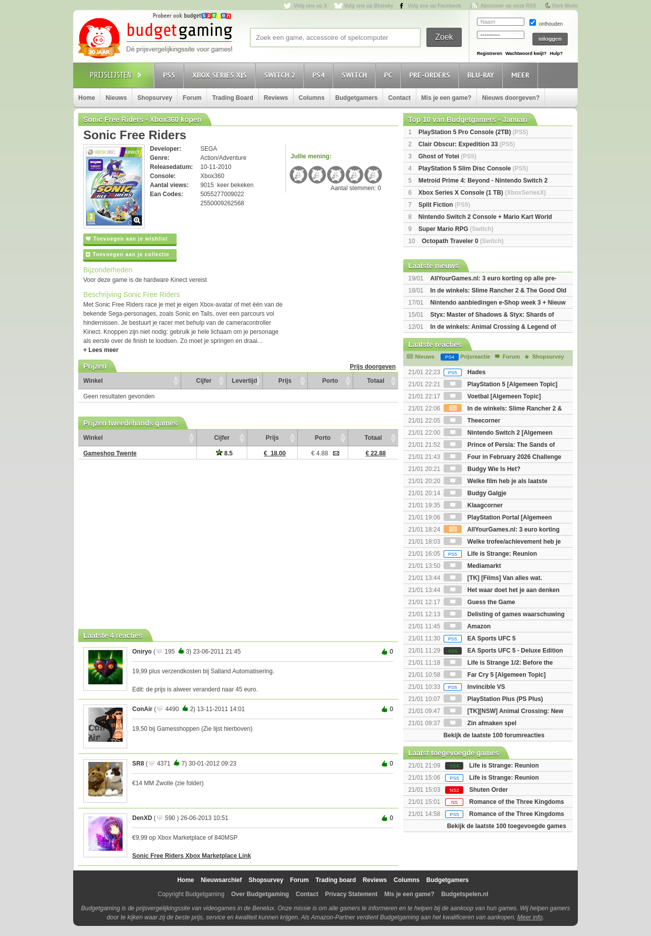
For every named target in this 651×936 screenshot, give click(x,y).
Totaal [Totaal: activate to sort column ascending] (375, 380)
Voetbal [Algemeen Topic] (492, 396)
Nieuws (116, 97)
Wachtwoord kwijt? (526, 53)
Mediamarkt (472, 565)
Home (86, 97)
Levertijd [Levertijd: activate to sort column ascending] (244, 380)
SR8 (138, 763)
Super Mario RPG (456, 228)
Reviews (276, 97)
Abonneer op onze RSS (508, 6)
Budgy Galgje (475, 493)
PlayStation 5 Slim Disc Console (473, 168)
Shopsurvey (154, 97)
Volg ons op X (310, 6)
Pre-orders (431, 75)
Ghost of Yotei (447, 156)
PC (389, 75)
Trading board (335, 880)
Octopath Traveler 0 (463, 241)
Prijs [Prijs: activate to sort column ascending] (285, 380)
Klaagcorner (473, 505)
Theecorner (472, 420)
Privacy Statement (351, 894)
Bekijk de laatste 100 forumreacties (494, 735)
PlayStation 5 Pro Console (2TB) (473, 132)
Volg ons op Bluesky (369, 6)
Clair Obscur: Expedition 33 (466, 144)
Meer (521, 75)
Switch (356, 75)
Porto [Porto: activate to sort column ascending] (330, 380)
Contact (399, 97)
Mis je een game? (446, 97)
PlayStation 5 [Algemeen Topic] (501, 384)
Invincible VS (474, 686)
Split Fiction (444, 204)
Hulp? (556, 53)
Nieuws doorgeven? (510, 97)
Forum (192, 97)
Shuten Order (488, 789)
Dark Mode (565, 6)
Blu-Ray (482, 75)
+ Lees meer (101, 350)
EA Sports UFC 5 (480, 638)
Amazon (467, 626)
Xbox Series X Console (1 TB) (482, 192)
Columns (311, 97)
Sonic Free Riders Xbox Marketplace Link (191, 855)
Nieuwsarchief (221, 880)
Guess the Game (479, 602)
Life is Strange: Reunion (490, 553)
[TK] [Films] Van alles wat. (493, 577)
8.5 (224, 453)
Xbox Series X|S (221, 75)
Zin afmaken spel (480, 723)
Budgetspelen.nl (464, 894)
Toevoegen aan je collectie (128, 254)
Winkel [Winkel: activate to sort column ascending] (93, 380)
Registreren (489, 53)
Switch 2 (281, 75)
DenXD (142, 818)
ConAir (142, 709)
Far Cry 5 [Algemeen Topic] (495, 674)
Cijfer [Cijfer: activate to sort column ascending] (204, 380)
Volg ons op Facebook (434, 6)
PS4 (320, 75)
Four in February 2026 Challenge (502, 456)
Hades (464, 372)
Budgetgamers (356, 97)
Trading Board (232, 97)
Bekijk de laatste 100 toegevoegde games (506, 826)
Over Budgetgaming (260, 894)
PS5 (170, 75)
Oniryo (142, 651)
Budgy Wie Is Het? (482, 469)
